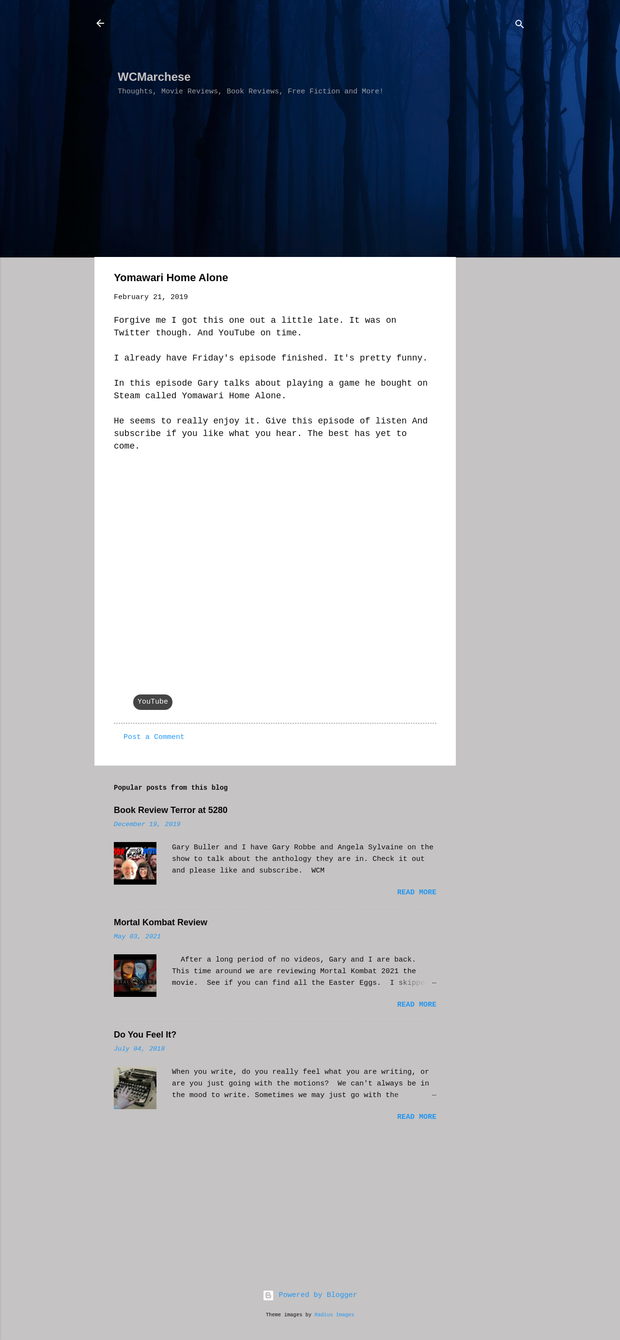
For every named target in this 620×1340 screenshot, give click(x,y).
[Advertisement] (294, 39)
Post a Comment (154, 737)
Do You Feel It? (145, 1034)
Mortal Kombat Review (160, 922)
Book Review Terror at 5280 (171, 810)
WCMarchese (154, 76)
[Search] (520, 26)
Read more (416, 892)
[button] (430, 279)
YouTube (153, 702)
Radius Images (334, 1315)
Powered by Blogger (310, 1295)
